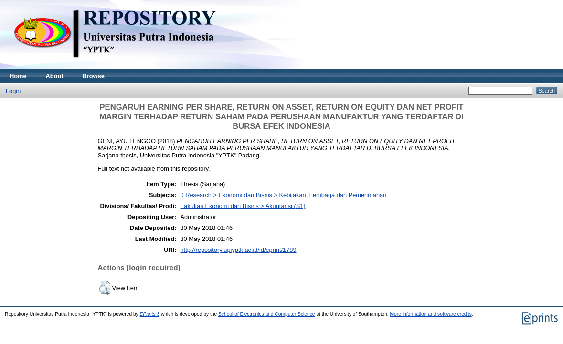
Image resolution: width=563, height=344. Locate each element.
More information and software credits (431, 314)
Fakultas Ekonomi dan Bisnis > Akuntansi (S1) (243, 205)
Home (18, 76)
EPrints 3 (150, 314)
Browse (94, 76)
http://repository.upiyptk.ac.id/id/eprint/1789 (239, 249)
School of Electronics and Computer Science (266, 314)
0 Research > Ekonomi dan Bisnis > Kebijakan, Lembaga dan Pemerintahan (284, 194)
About (55, 76)
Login (13, 90)
